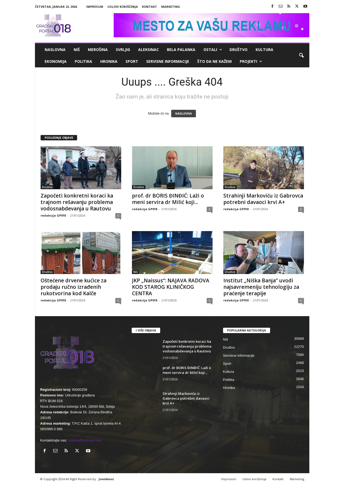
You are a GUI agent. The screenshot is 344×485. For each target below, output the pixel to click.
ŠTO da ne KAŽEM (214, 61)
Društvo (239, 49)
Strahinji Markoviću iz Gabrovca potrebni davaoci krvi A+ (263, 199)
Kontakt (149, 7)
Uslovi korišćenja (123, 7)
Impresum (94, 7)
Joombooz (106, 479)
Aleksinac (148, 49)
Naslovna (55, 49)
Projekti (251, 61)
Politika (83, 61)
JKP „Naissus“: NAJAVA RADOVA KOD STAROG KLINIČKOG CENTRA (170, 287)
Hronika (108, 61)
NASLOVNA (183, 113)
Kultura (264, 49)
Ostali (212, 50)
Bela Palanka (181, 49)
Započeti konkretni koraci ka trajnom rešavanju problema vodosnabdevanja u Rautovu (77, 202)
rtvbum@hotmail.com (84, 440)
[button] (301, 55)
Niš (77, 49)
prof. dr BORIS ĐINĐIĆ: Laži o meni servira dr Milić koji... (168, 199)
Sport (132, 61)
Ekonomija (56, 61)
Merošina (98, 49)
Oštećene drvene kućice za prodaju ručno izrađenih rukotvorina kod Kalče (73, 287)
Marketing (170, 7)
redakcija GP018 (53, 215)
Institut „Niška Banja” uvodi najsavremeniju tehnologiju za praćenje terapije (261, 287)
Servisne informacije (167, 61)
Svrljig (123, 49)
